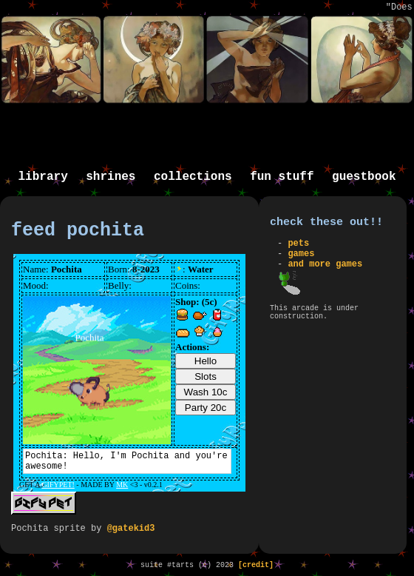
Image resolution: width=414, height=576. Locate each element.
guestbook (364, 177)
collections (193, 177)
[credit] (256, 565)
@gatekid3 (131, 528)
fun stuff (281, 177)
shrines (110, 177)
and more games (325, 264)
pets (298, 243)
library (43, 177)
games (301, 254)
